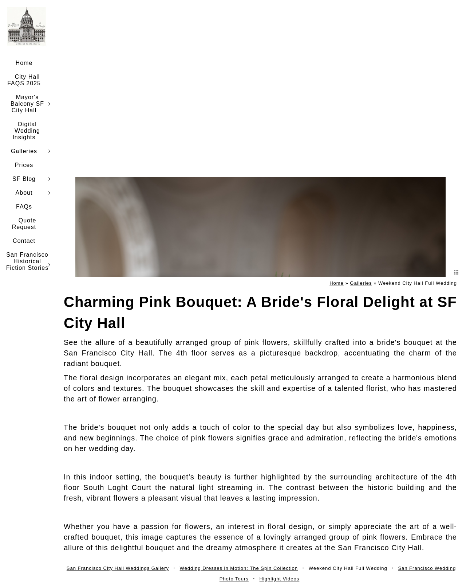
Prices (24, 165)
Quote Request (24, 223)
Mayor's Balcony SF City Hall (27, 103)
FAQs (24, 206)
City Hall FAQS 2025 (24, 80)
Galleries (24, 151)
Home (24, 63)
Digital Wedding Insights (26, 130)
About (24, 193)
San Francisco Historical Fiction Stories (27, 261)
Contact (24, 241)
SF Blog (24, 179)
